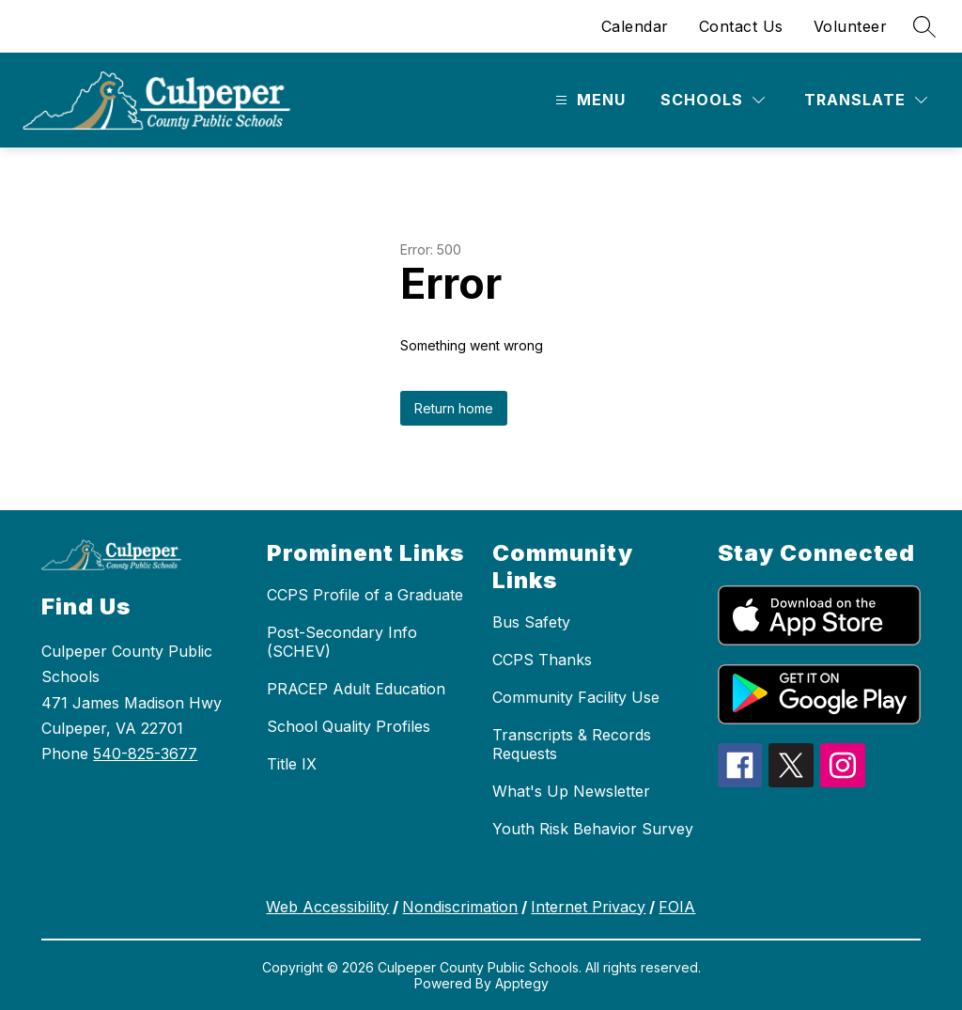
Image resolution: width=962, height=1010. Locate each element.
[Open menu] (588, 100)
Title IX (292, 763)
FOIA (677, 906)
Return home (453, 408)
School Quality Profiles (348, 726)
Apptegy (522, 983)
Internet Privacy (588, 906)
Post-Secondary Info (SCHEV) (342, 641)
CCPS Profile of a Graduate (365, 594)
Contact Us (741, 26)
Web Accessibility (327, 906)
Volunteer (851, 26)
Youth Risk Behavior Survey (592, 828)
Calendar (635, 26)
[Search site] (924, 26)
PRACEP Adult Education (356, 688)
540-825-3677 (145, 753)
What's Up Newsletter (571, 791)
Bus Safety (531, 622)
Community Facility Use (575, 697)
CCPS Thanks (542, 659)
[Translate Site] (865, 100)
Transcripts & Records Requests (571, 744)
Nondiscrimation (460, 906)
